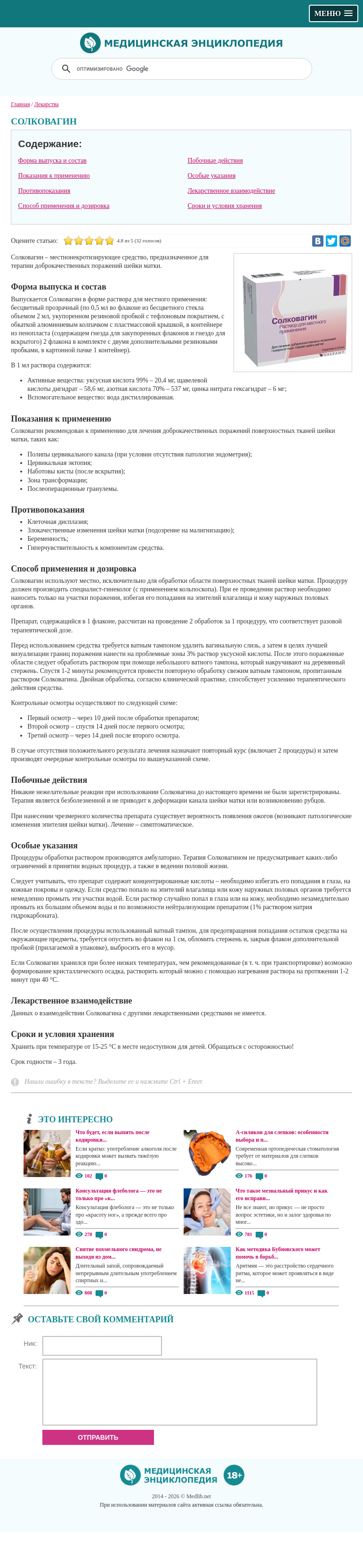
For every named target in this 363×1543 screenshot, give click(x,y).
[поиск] (183, 69)
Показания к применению (54, 175)
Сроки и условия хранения (225, 205)
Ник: (30, 1343)
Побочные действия (215, 160)
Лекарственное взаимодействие (231, 190)
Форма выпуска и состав (52, 160)
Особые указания (212, 175)
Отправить (98, 1448)
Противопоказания (44, 190)
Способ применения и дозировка (64, 205)
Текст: (27, 1366)
